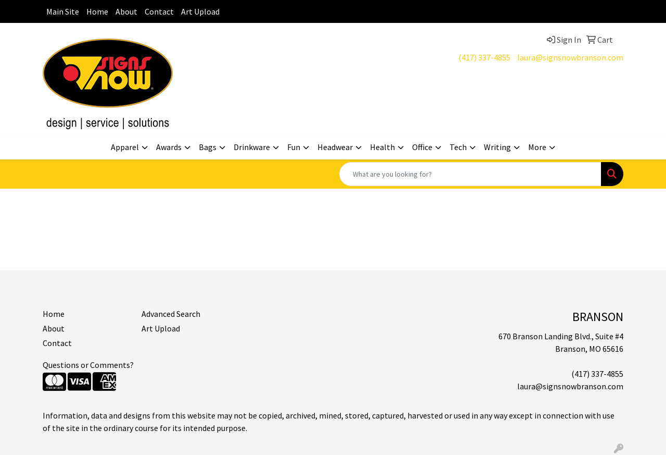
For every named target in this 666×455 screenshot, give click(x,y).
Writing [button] (497, 147)
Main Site (62, 11)
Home (97, 11)
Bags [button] (207, 147)
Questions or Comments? (88, 365)
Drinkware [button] (252, 147)
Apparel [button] (125, 147)
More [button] (537, 147)
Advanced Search (171, 314)
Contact (159, 11)
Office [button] (422, 147)
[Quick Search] (470, 174)
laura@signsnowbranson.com (570, 57)
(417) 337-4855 (484, 57)
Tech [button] (458, 147)
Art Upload (200, 11)
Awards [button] (169, 147)
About (126, 11)
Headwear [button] (335, 147)
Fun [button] (293, 147)
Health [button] (382, 147)
